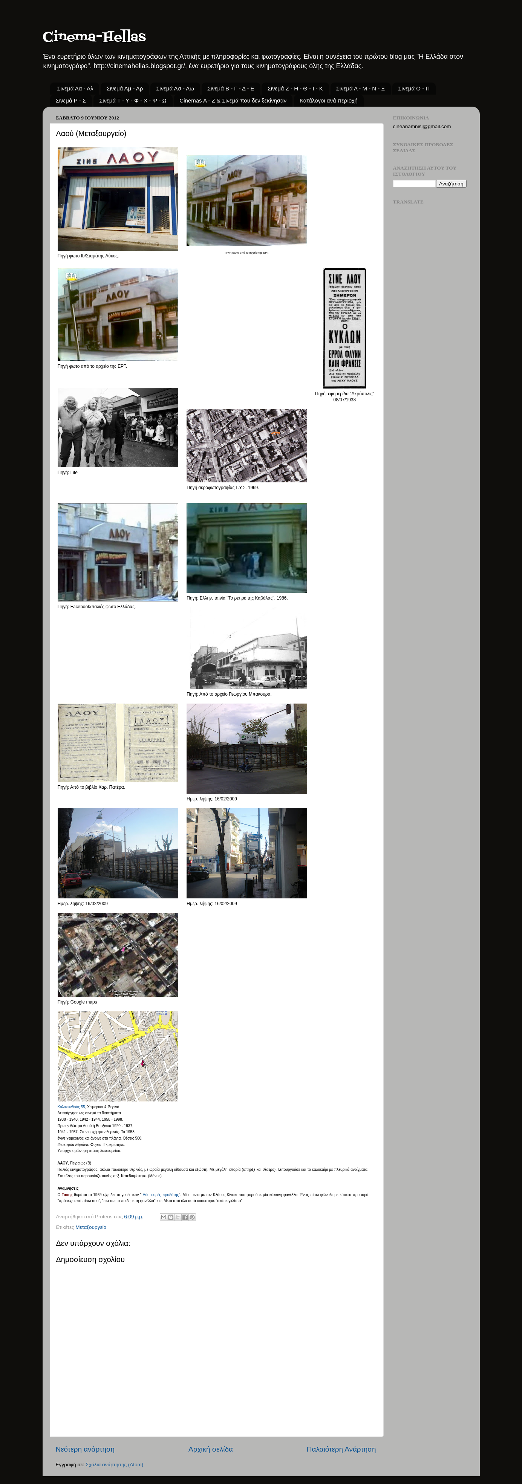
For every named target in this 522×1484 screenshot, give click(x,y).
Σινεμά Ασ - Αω (175, 88)
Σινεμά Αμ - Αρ (124, 88)
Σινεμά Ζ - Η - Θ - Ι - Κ (295, 88)
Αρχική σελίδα (210, 1449)
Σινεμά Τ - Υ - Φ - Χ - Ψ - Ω (133, 100)
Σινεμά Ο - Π (414, 88)
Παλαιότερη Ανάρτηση (341, 1449)
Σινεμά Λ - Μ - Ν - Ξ (360, 88)
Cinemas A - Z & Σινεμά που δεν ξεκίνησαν (232, 100)
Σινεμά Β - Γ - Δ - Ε (230, 88)
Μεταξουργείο (90, 1227)
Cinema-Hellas (94, 37)
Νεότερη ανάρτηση (85, 1449)
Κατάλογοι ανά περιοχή (329, 100)
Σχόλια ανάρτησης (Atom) (114, 1464)
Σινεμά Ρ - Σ (71, 100)
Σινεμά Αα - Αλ (75, 88)
